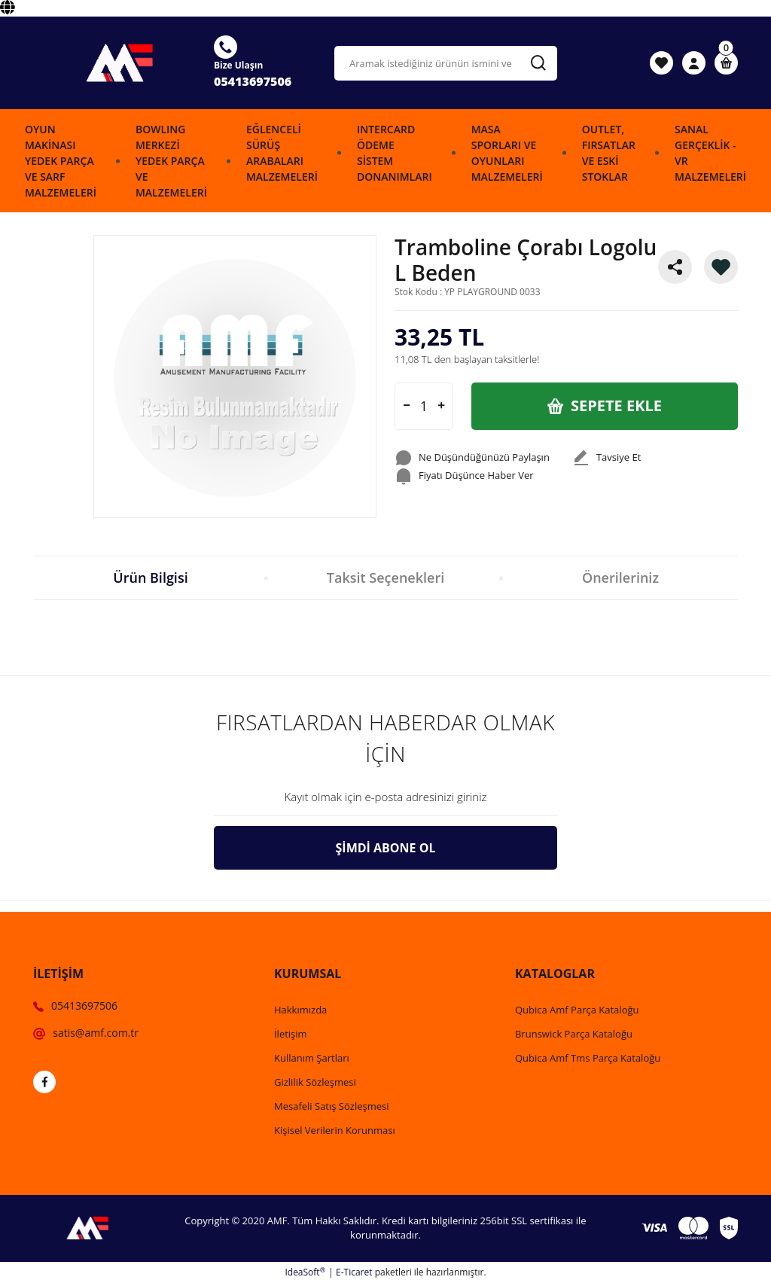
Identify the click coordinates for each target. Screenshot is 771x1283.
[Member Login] (694, 63)
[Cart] (726, 63)
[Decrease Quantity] (406, 406)
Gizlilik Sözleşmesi (315, 1082)
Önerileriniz (620, 577)
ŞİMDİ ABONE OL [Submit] (386, 848)
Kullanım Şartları (311, 1058)
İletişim (290, 1034)
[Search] (445, 63)
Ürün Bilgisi (150, 577)
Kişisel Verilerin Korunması (334, 1130)
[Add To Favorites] (721, 267)
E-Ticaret (354, 1272)
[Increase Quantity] (441, 406)
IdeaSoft (305, 1272)
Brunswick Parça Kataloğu (573, 1034)
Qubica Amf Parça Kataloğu (577, 1009)
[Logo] (114, 62)
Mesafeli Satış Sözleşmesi (331, 1106)
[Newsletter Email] (385, 797)
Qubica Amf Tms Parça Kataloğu (587, 1058)
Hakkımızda (300, 1009)
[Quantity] (424, 406)
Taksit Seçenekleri (385, 577)
